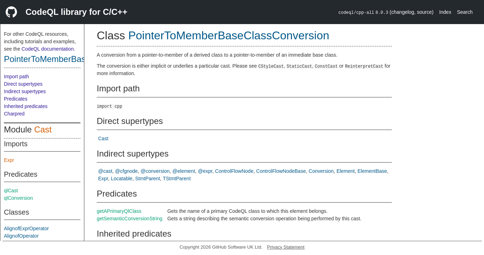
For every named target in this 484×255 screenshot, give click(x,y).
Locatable (122, 178)
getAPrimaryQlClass (119, 211)
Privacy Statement (286, 247)
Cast (42, 129)
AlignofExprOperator (26, 228)
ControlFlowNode (234, 171)
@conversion (155, 171)
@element (184, 171)
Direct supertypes (23, 84)
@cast (105, 171)
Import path (16, 76)
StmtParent (147, 178)
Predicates (15, 99)
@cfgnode (126, 171)
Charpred (14, 114)
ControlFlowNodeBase (281, 171)
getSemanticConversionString (129, 218)
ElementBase (372, 171)
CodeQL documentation (48, 49)
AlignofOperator (21, 236)
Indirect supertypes (25, 91)
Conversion (321, 171)
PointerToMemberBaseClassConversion (79, 59)
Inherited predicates (25, 106)
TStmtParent (177, 178)
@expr (205, 171)
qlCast (11, 190)
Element (346, 171)
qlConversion (18, 198)
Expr (9, 160)
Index (445, 12)
